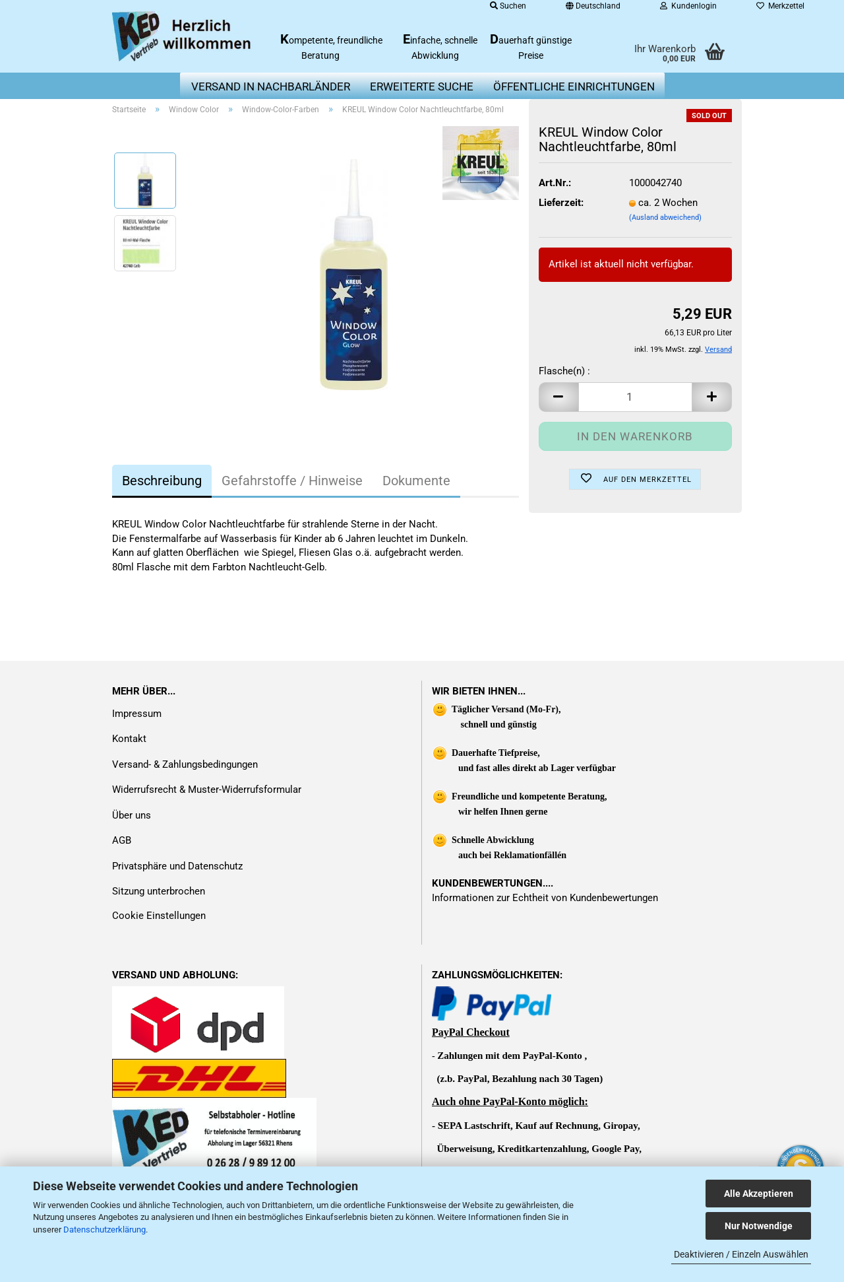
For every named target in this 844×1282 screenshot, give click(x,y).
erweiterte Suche (421, 86)
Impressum (137, 714)
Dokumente (416, 481)
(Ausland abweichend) (665, 217)
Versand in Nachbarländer (270, 86)
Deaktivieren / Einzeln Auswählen (741, 1254)
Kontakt (129, 739)
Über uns (131, 815)
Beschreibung (162, 481)
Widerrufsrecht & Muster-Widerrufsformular (206, 789)
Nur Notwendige (759, 1226)
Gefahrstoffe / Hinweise (292, 481)
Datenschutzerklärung (104, 1229)
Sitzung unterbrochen (158, 891)
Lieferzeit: (561, 203)
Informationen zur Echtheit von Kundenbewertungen (545, 898)
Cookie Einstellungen (159, 916)
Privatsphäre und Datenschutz (177, 866)
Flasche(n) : (564, 371)
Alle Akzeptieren (758, 1193)
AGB (121, 840)
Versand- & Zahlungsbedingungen (185, 764)
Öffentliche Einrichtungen (574, 86)
